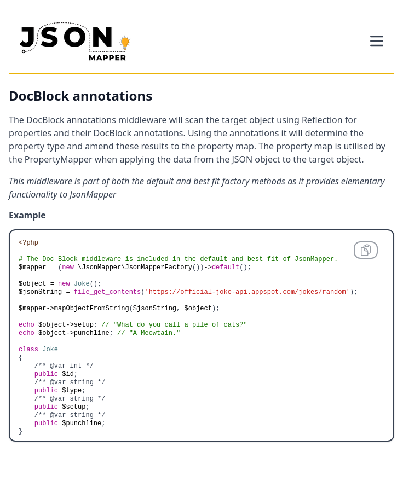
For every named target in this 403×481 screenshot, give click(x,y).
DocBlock (112, 133)
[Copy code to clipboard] (366, 250)
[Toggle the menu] (376, 41)
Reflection (322, 120)
